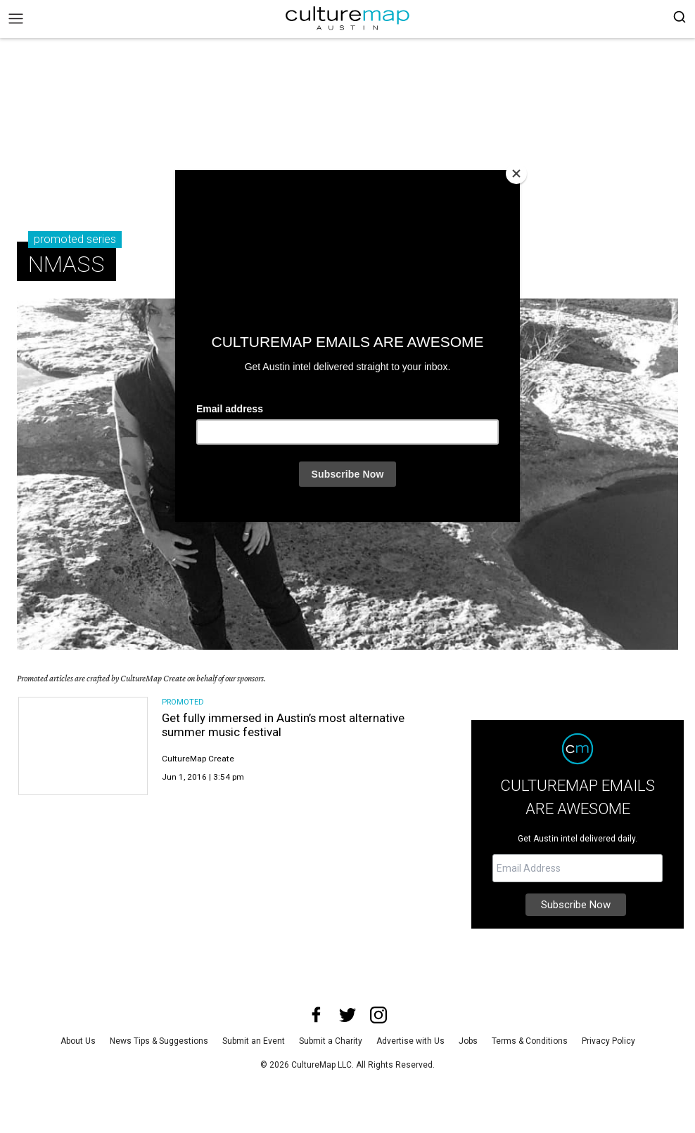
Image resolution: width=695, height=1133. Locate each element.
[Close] (516, 173)
